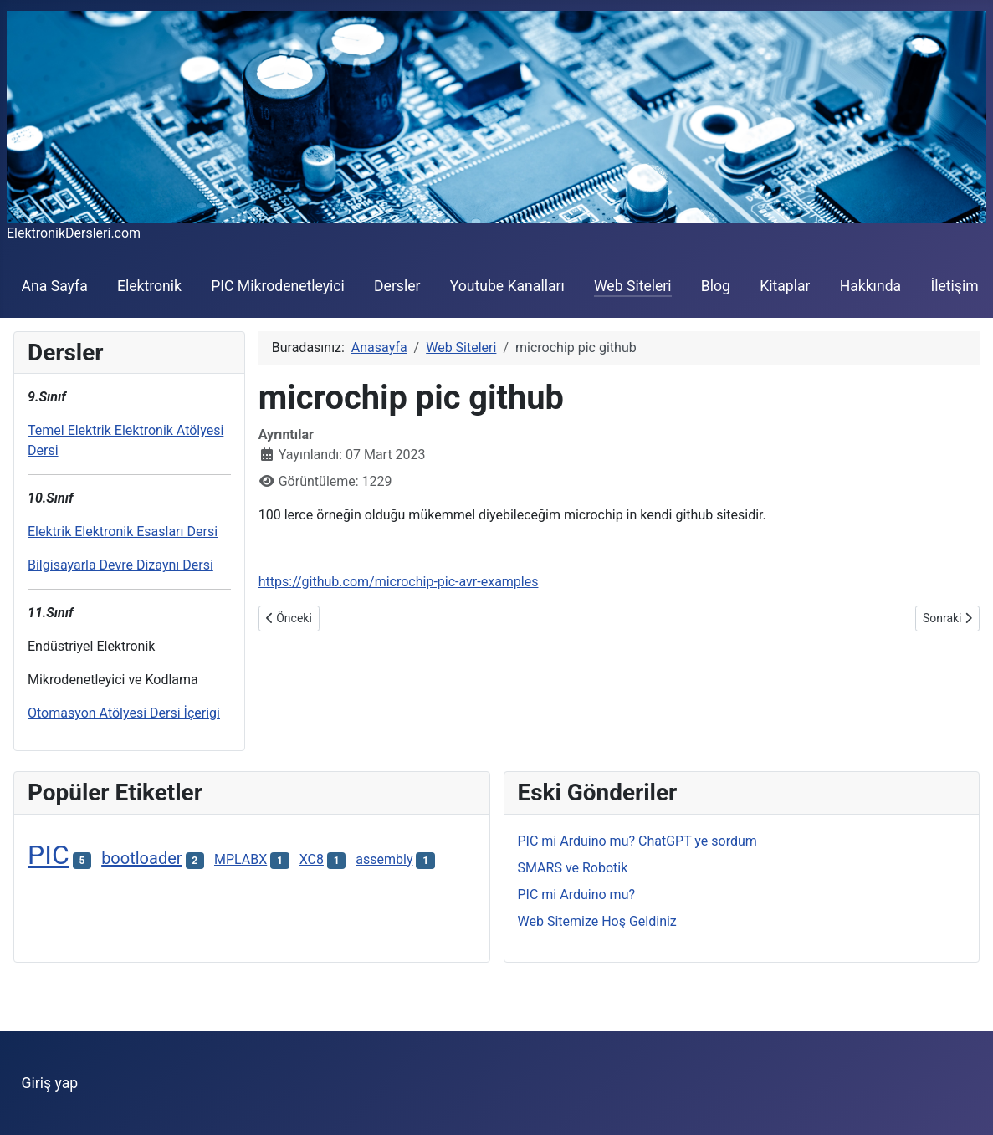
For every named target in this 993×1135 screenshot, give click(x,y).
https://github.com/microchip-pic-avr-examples (398, 582)
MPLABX (240, 859)
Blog (715, 286)
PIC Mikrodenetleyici (278, 286)
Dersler (397, 286)
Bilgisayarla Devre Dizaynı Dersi (120, 565)
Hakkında (871, 286)
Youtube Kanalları (507, 286)
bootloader (141, 858)
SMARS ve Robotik (573, 868)
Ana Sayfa (55, 286)
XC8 (311, 859)
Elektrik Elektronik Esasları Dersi (123, 531)
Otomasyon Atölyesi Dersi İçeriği (124, 713)
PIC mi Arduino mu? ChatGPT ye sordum (637, 841)
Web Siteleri (633, 286)
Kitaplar (785, 286)
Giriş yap (50, 1083)
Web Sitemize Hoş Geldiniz (597, 921)
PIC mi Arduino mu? (577, 894)
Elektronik (149, 286)
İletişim (954, 286)
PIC (48, 855)
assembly (384, 859)
